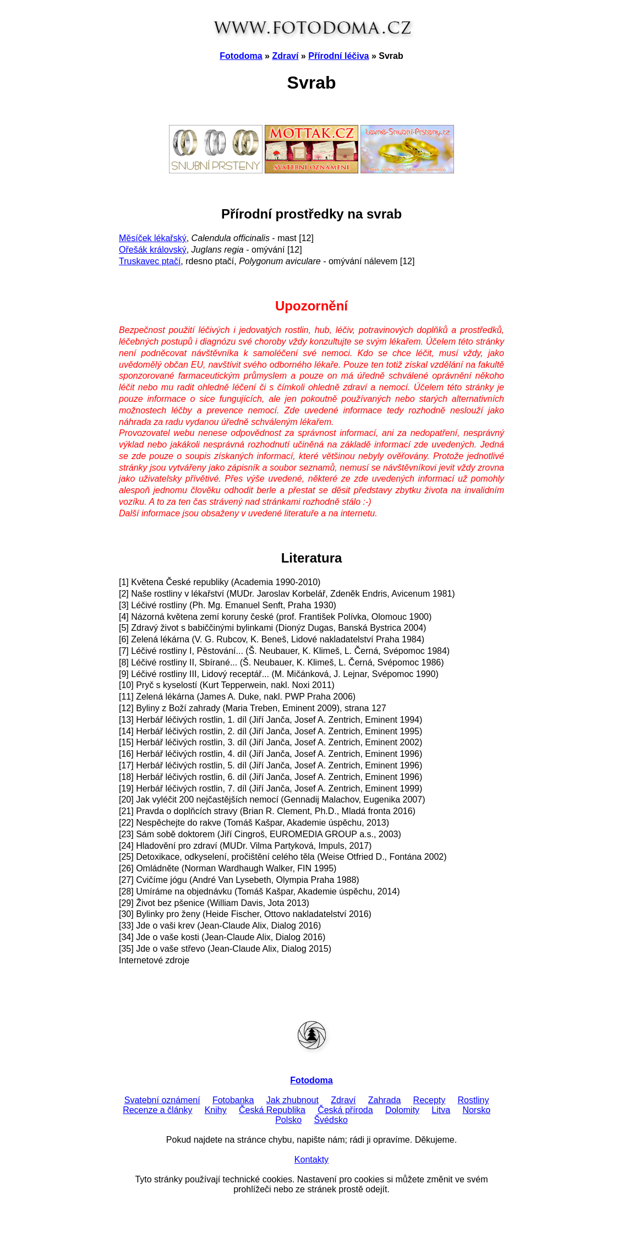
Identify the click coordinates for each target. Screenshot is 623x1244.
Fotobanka (233, 1100)
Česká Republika (272, 1110)
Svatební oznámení (162, 1100)
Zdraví (285, 56)
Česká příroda (345, 1110)
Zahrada (384, 1100)
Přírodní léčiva (338, 56)
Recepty (429, 1100)
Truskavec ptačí (150, 261)
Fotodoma (241, 56)
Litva (440, 1110)
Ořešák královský (153, 249)
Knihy (216, 1110)
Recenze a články (157, 1110)
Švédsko (330, 1120)
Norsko (476, 1110)
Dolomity (402, 1110)
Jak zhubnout (292, 1100)
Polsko (288, 1120)
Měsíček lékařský (153, 238)
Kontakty (311, 1159)
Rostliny (473, 1100)
